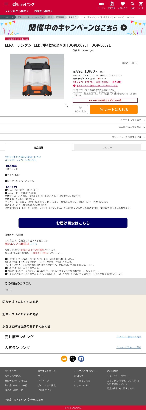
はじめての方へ (82, 385)
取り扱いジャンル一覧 (16, 385)
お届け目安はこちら (73, 223)
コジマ (8, 289)
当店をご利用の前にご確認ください (23, 156)
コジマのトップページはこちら (20, 159)
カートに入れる (113, 109)
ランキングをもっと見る (128, 336)
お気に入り (80, 111)
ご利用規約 (112, 371)
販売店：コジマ (130, 62)
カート (41, 375)
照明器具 (60, 17)
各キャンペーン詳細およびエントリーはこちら (97, 85)
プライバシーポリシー (118, 375)
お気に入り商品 (13, 375)
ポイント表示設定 (47, 385)
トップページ (7, 17)
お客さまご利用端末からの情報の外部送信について (123, 382)
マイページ (43, 380)
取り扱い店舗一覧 (14, 390)
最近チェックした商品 (16, 380)
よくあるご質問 (82, 380)
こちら (33, 243)
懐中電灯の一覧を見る (130, 127)
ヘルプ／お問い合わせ (85, 371)
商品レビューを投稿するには (126, 137)
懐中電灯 (72, 17)
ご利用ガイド (44, 390)
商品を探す (10, 371)
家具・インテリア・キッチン (30, 17)
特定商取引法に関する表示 (120, 388)
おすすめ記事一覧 (47, 371)
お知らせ (78, 375)
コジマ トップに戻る (130, 120)
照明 (50, 17)
